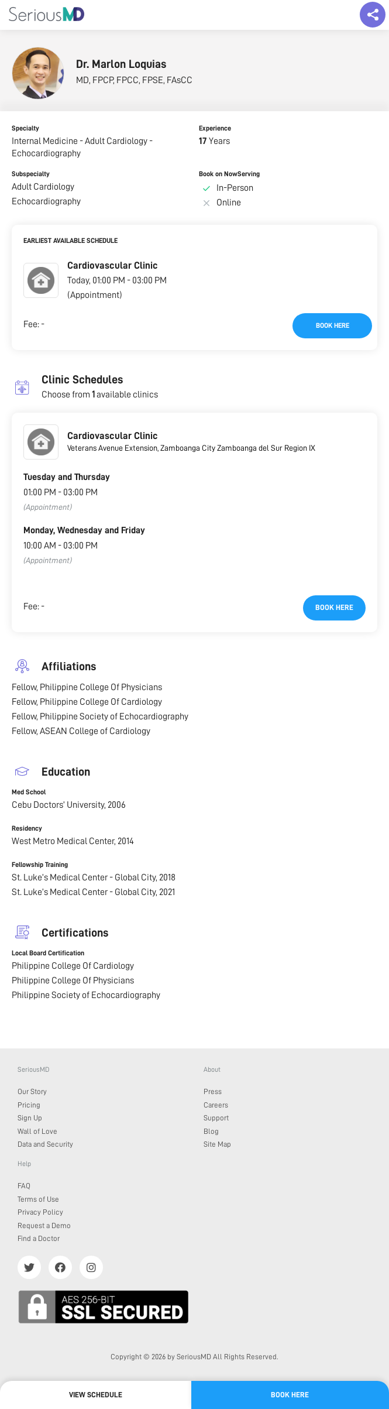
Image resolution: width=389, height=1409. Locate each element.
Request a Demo (44, 1225)
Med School (29, 792)
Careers (216, 1105)
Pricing (29, 1105)
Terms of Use (38, 1199)
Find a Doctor (39, 1238)
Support (216, 1118)
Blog (211, 1131)
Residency (27, 828)
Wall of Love (37, 1131)
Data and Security (45, 1144)
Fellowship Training (40, 864)
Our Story (32, 1091)
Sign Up (30, 1118)
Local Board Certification (48, 953)
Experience (215, 128)
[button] (40, 280)
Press (213, 1091)
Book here (332, 325)
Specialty (25, 128)
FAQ (24, 1185)
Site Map (217, 1144)
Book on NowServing (229, 173)
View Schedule (95, 1394)
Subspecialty (31, 173)
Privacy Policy (40, 1212)
